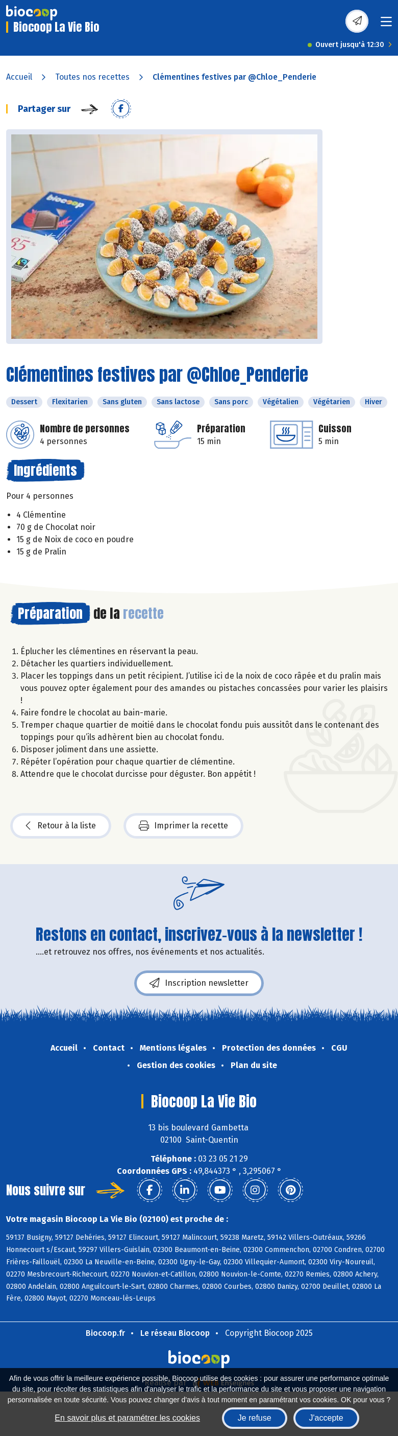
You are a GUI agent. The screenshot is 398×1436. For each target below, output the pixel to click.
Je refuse (254, 1418)
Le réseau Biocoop (175, 1333)
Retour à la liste (61, 826)
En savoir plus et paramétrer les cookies (127, 1418)
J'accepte (326, 1418)
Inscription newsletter (199, 983)
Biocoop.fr (105, 1333)
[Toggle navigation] (386, 24)
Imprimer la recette (183, 826)
